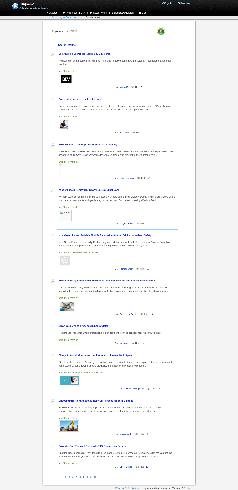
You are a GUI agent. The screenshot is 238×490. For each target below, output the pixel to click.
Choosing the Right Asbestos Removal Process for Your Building (96, 400)
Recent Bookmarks (74, 13)
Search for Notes (94, 17)
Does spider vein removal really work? (81, 99)
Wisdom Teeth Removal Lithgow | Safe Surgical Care (89, 189)
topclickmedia (126, 434)
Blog (142, 13)
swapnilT (124, 87)
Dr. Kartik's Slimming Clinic (132, 389)
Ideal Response (127, 178)
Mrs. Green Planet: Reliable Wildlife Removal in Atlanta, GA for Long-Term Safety (105, 235)
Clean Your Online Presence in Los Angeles (84, 326)
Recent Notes (98, 13)
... (100, 477)
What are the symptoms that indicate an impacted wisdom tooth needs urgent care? (107, 280)
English (128, 13)
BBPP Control (126, 467)
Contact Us (133, 488)
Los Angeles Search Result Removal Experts (84, 53)
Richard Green (126, 269)
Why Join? (120, 488)
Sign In (167, 3)
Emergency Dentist (128, 314)
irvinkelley (124, 132)
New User (184, 3)
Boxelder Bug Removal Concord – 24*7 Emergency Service (92, 446)
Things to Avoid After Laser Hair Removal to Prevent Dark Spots (95, 355)
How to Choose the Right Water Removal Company (88, 144)
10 (95, 477)
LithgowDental (126, 223)
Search (52, 13)
